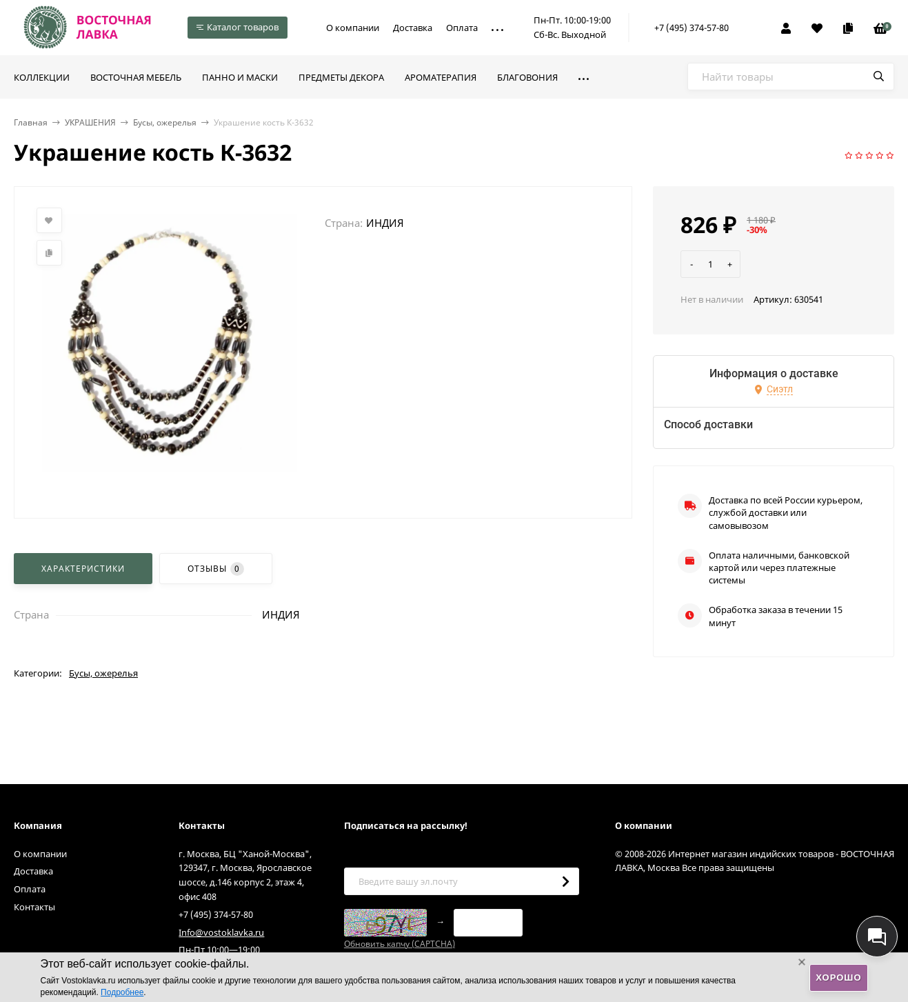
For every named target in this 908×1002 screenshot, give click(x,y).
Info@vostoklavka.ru (221, 932)
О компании (352, 27)
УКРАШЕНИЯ (90, 122)
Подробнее (122, 992)
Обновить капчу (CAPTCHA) (399, 944)
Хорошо (838, 977)
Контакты (34, 907)
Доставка (412, 27)
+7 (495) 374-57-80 (691, 27)
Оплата (462, 27)
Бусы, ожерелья (164, 122)
